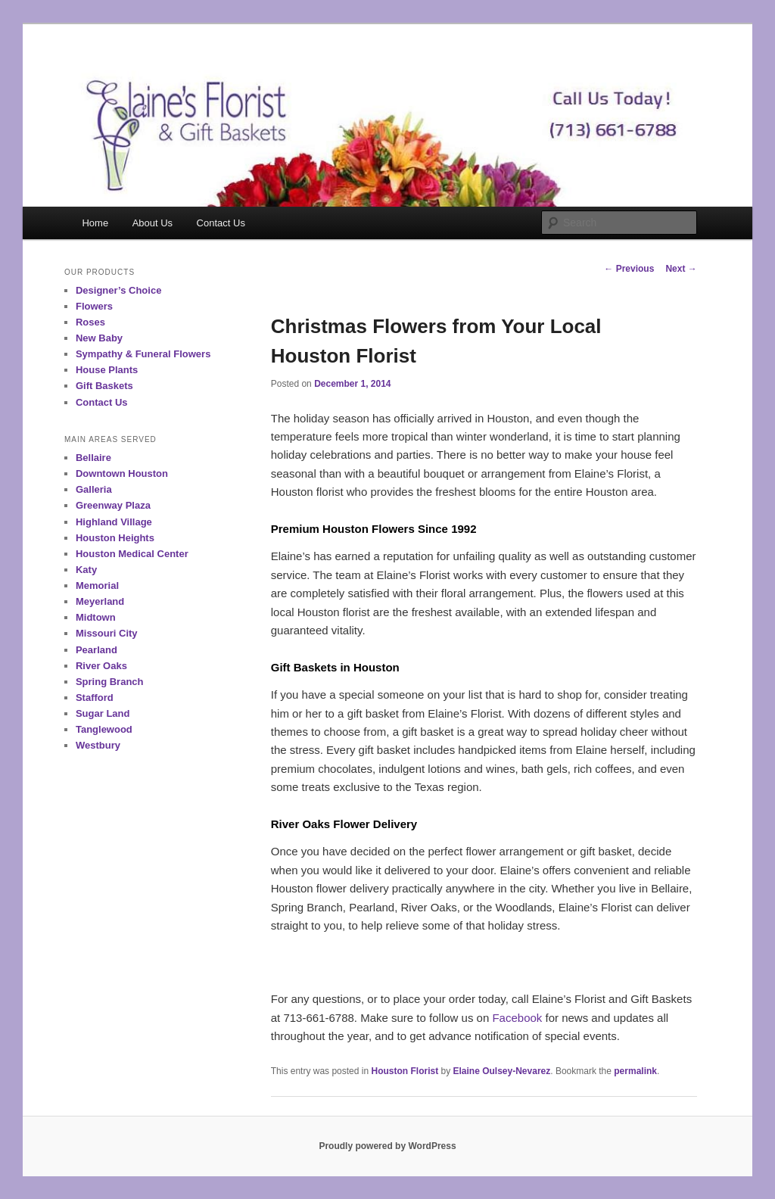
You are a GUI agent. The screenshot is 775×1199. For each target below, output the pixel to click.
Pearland (96, 650)
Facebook (517, 1017)
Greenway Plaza (113, 505)
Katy (86, 569)
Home (95, 223)
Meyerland (100, 601)
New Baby (99, 338)
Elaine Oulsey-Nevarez (502, 1071)
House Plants (107, 369)
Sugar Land (103, 713)
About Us (152, 223)
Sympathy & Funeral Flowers (143, 354)
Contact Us (221, 223)
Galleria (94, 489)
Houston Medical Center (132, 553)
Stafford (95, 697)
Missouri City (107, 633)
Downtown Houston (122, 473)
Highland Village (114, 522)
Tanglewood (104, 729)
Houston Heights (115, 537)
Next (680, 268)
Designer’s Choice (118, 290)
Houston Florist (404, 1071)
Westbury (98, 745)
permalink (635, 1071)
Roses (90, 322)
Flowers (94, 306)
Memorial (97, 585)
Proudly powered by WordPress (387, 1146)
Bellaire (93, 457)
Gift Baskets (104, 385)
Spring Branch (110, 681)
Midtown (96, 617)
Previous (629, 268)
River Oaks (101, 665)
